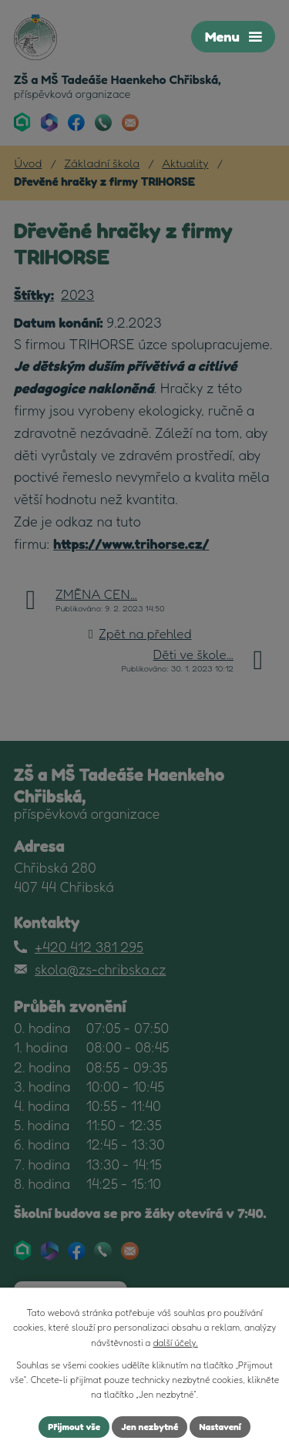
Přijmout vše (74, 1426)
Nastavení (219, 1426)
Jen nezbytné (149, 1426)
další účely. (175, 1342)
